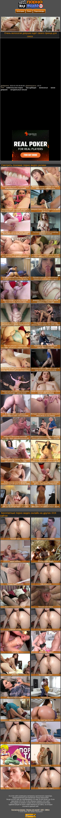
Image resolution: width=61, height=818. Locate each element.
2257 (42, 810)
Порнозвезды (39, 11)
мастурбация (31, 88)
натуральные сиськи (18, 90)
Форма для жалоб (32, 810)
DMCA (47, 810)
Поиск (29, 11)
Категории (20, 11)
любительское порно (14, 88)
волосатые (43, 88)
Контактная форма (18, 810)
